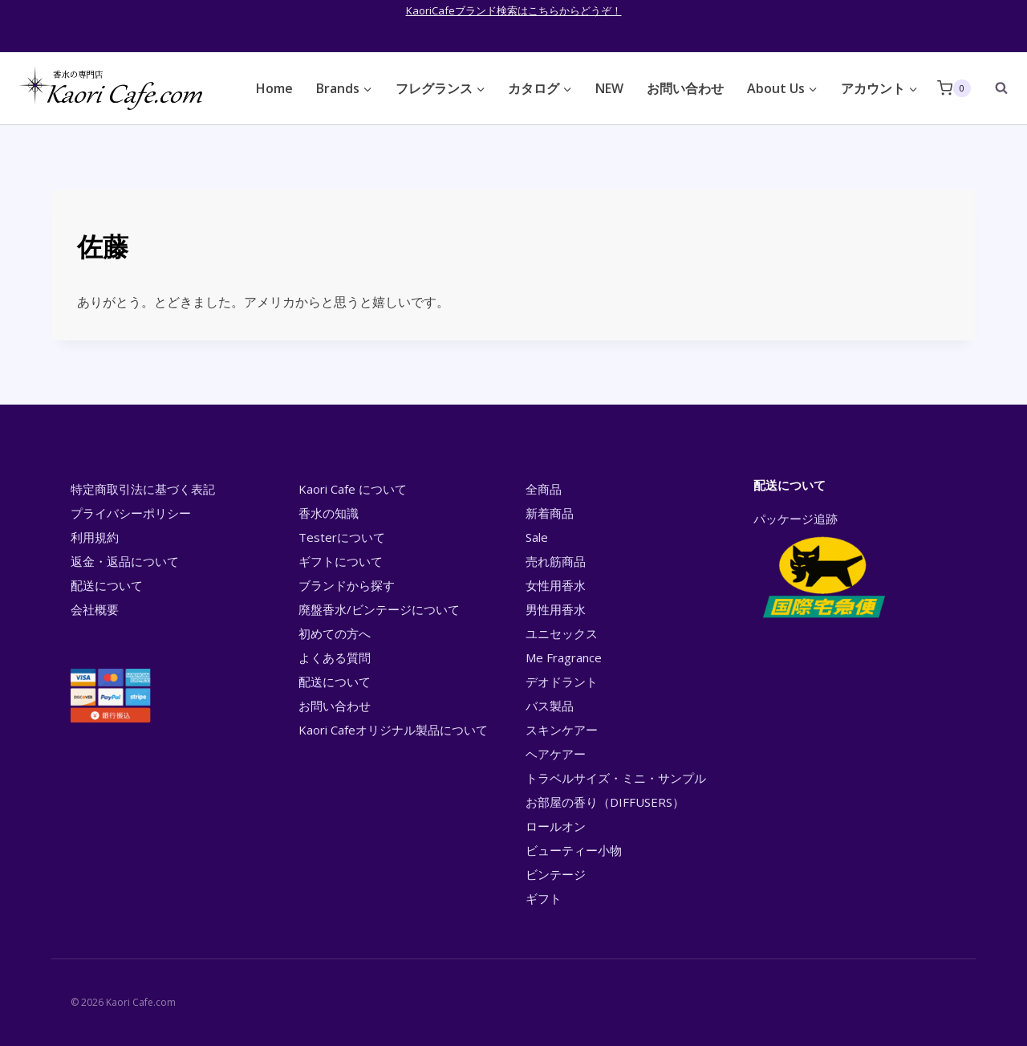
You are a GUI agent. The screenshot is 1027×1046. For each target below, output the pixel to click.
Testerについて (341, 537)
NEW (609, 88)
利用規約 (95, 537)
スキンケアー (562, 730)
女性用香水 (556, 585)
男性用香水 (556, 609)
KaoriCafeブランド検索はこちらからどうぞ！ (514, 10)
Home (274, 88)
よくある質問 (334, 657)
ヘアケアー (556, 754)
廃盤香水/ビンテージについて (379, 609)
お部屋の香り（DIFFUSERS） (605, 802)
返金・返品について (125, 561)
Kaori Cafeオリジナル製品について (393, 730)
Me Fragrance (564, 657)
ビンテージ (556, 874)
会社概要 (95, 609)
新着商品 (550, 513)
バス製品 (550, 706)
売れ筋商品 (556, 561)
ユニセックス (562, 633)
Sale (537, 537)
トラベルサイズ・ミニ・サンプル (616, 778)
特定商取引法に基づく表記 (143, 489)
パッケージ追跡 (822, 567)
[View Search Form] (993, 88)
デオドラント (562, 682)
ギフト (544, 898)
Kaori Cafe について (352, 489)
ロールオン (556, 826)
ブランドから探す (346, 585)
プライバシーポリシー (131, 513)
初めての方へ (334, 633)
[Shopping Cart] (954, 87)
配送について (107, 585)
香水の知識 (328, 513)
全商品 (544, 489)
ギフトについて (340, 561)
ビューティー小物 (574, 850)
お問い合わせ (685, 88)
